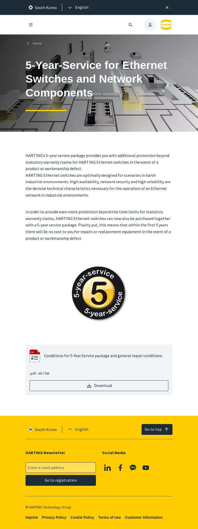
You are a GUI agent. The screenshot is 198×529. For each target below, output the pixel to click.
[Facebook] (120, 467)
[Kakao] (133, 467)
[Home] (35, 43)
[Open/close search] (130, 25)
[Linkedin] (107, 467)
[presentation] (78, 7)
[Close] (167, 7)
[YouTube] (146, 467)
